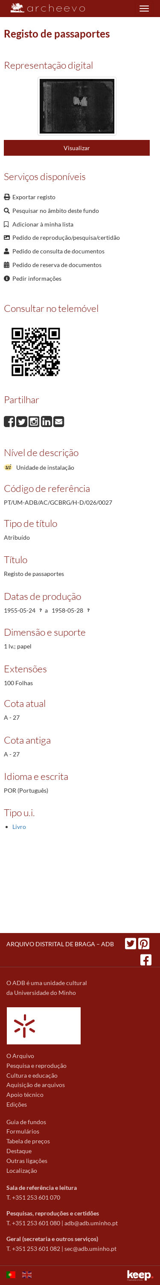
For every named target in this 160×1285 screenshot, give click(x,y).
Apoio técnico (25, 1094)
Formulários (22, 1131)
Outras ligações (26, 1160)
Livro (19, 826)
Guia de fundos (26, 1121)
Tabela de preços (28, 1141)
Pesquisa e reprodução (36, 1065)
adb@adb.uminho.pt (91, 1223)
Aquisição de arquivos (35, 1084)
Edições (16, 1104)
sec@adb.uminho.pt (90, 1248)
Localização (21, 1170)
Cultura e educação (32, 1075)
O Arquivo (20, 1055)
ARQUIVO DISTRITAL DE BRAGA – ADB (60, 944)
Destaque (19, 1150)
